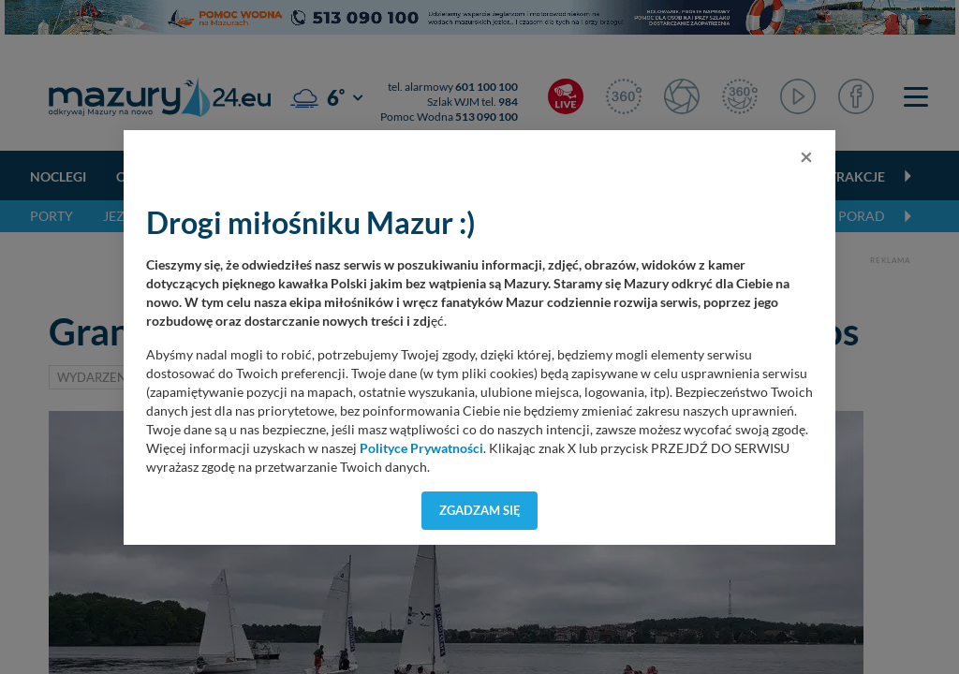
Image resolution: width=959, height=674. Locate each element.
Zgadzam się (480, 510)
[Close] (806, 156)
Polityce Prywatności (421, 448)
